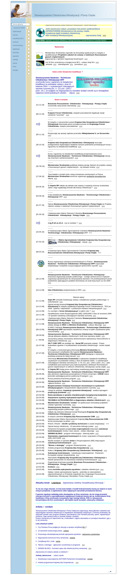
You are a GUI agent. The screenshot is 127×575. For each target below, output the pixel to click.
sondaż (90, 559)
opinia (58, 541)
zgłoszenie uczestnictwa (91, 534)
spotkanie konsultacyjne (96, 176)
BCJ (84, 527)
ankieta (66, 531)
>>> (104, 35)
